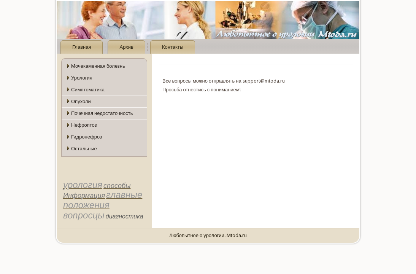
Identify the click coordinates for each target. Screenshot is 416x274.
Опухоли (81, 101)
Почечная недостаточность (102, 113)
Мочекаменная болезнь (98, 66)
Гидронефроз (86, 137)
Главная (81, 47)
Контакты (172, 47)
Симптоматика (88, 89)
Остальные (84, 148)
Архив (126, 47)
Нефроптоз (84, 125)
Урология (81, 78)
